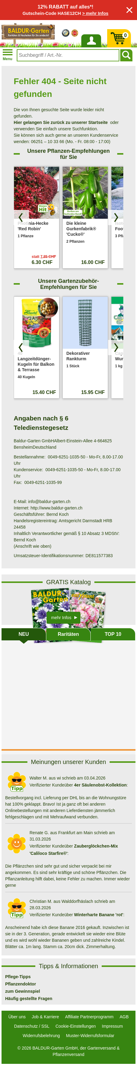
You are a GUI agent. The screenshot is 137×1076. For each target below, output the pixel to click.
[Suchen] (126, 55)
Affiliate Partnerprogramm (89, 1016)
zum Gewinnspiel (22, 991)
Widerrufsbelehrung (41, 1035)
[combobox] (68, 55)
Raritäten (68, 634)
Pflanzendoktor (20, 984)
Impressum (112, 1026)
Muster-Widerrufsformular (90, 1035)
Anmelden (91, 47)
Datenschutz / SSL (31, 1026)
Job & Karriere (45, 1016)
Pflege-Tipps (18, 976)
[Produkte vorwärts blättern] (115, 217)
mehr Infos (61, 617)
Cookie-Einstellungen (75, 1026)
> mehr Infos (95, 13)
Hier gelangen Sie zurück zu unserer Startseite (61, 122)
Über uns (17, 1016)
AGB (124, 1016)
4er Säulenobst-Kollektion (100, 785)
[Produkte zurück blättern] (21, 217)
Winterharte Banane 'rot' (98, 914)
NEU (24, 634)
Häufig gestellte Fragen (28, 998)
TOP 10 (113, 634)
